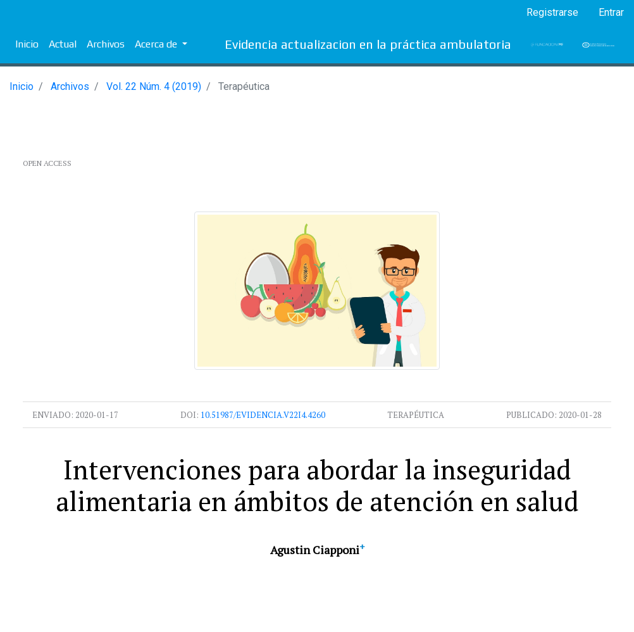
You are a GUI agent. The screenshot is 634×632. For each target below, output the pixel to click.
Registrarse (552, 12)
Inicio (27, 44)
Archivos (106, 44)
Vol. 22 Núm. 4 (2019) (153, 86)
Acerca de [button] (157, 44)
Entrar (611, 12)
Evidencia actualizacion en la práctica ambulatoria (368, 44)
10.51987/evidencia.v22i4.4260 (263, 414)
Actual (63, 44)
